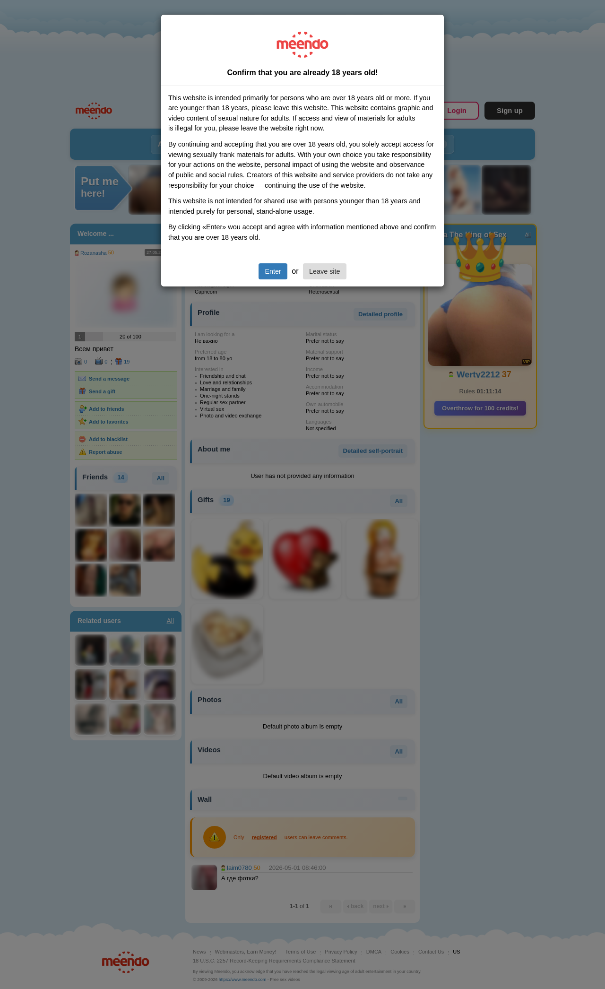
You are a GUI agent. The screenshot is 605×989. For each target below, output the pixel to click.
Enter (273, 271)
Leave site (324, 271)
